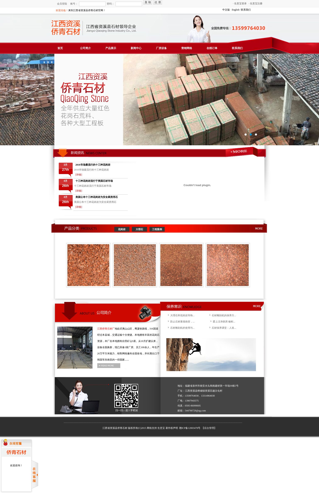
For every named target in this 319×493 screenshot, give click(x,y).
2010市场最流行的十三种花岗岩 (92, 164)
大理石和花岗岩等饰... (182, 315)
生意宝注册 (255, 3)
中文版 (226, 9)
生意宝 (161, 428)
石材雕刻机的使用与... (182, 327)
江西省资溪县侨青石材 (114, 428)
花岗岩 (121, 229)
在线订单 (212, 48)
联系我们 (246, 9)
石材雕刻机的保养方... (224, 315)
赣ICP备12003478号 (190, 428)
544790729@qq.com (195, 410)
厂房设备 (161, 48)
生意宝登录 (240, 3)
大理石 (139, 229)
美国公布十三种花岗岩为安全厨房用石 (96, 197)
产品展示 (110, 48)
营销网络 (186, 48)
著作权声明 (172, 428)
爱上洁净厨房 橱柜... (224, 321)
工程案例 (157, 229)
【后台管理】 (209, 428)
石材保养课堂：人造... (224, 327)
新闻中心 (136, 48)
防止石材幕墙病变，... (182, 321)
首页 (60, 48)
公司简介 (85, 48)
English (236, 9)
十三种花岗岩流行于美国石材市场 (94, 180)
